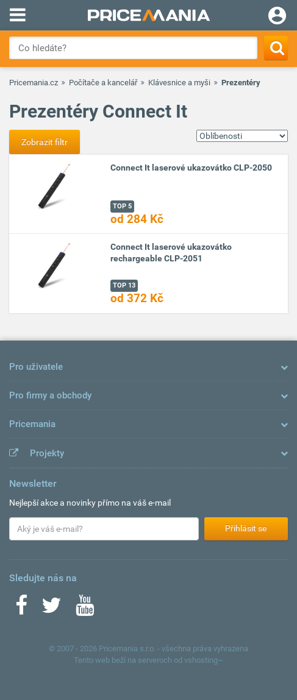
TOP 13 (124, 285)
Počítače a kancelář (103, 82)
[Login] (277, 17)
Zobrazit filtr (44, 142)
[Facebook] (21, 609)
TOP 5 (122, 206)
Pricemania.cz (33, 82)
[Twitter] (51, 609)
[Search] (276, 48)
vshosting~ (203, 660)
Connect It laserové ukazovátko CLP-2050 (191, 167)
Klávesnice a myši (179, 82)
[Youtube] (85, 609)
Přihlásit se (246, 528)
